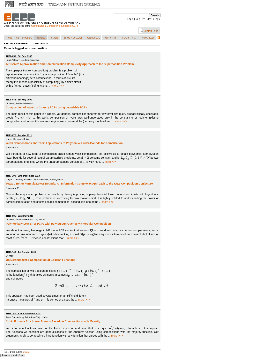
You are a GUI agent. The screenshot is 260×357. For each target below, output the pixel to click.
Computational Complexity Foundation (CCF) (54, 26)
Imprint (26, 352)
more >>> (58, 85)
